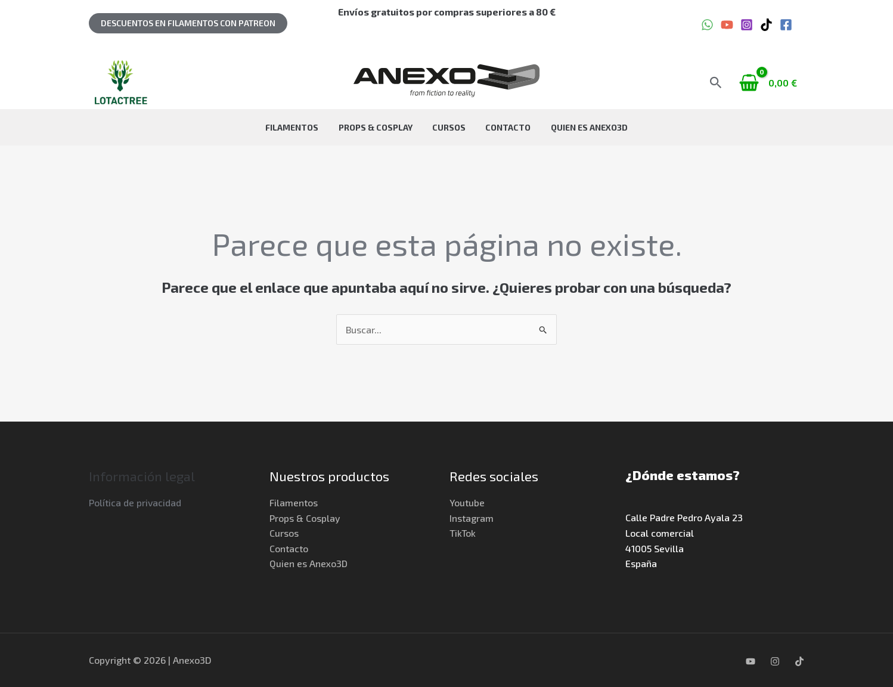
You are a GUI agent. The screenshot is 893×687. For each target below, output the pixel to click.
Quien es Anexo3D (573, 127)
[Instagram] (746, 24)
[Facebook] (786, 24)
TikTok (463, 533)
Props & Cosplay (383, 127)
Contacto (500, 127)
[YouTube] (727, 24)
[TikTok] (766, 24)
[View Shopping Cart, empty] (769, 82)
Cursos (449, 127)
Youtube (467, 503)
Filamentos (307, 127)
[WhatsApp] (707, 24)
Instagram (471, 518)
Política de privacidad (135, 503)
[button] (188, 23)
